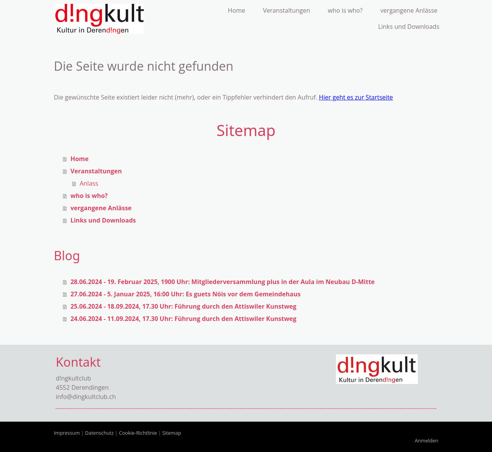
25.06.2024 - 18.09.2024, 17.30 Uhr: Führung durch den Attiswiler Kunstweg (183, 306)
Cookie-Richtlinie (138, 432)
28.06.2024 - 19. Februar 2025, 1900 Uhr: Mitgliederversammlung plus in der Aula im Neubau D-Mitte (222, 282)
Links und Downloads (408, 26)
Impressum (67, 432)
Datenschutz (99, 432)
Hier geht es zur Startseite (356, 97)
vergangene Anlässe (408, 10)
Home (236, 10)
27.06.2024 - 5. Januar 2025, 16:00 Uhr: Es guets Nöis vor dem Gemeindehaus (185, 294)
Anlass (89, 183)
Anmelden (426, 440)
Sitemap (171, 432)
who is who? (345, 10)
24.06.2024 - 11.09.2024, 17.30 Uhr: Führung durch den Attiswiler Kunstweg (183, 318)
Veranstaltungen (286, 10)
